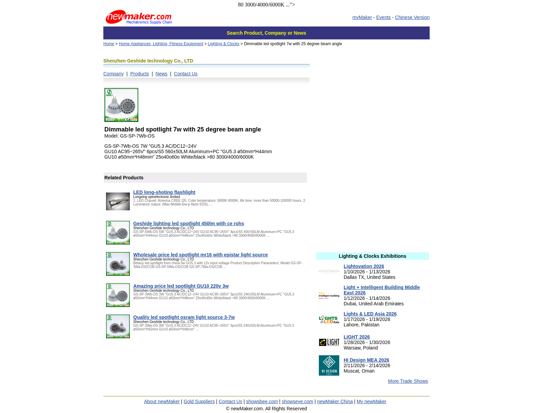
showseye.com (297, 401)
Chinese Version (412, 17)
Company (113, 73)
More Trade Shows (408, 381)
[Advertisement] (372, 99)
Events (383, 17)
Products (139, 73)
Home (108, 43)
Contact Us (185, 73)
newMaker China (335, 401)
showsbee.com (262, 401)
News (162, 73)
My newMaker (371, 401)
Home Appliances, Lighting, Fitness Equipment (161, 43)
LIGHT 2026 (357, 337)
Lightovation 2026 (364, 266)
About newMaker (162, 401)
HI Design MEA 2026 (366, 360)
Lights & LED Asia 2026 (370, 314)
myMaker (362, 17)
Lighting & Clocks (224, 43)
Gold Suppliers (199, 401)
